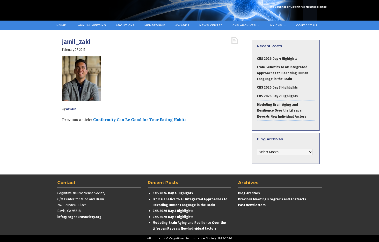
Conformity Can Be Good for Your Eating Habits (139, 119)
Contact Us (307, 25)
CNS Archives (246, 25)
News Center (211, 25)
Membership (155, 25)
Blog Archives (249, 193)
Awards (182, 25)
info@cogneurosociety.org (79, 217)
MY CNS (278, 25)
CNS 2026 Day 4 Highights (277, 58)
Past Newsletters (252, 205)
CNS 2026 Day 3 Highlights (277, 87)
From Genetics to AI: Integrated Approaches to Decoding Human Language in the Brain (282, 73)
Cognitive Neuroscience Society (88, 10)
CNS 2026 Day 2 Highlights (277, 96)
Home (61, 25)
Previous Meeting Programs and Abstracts (272, 199)
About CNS (125, 25)
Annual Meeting (92, 25)
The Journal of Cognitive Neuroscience (297, 6)
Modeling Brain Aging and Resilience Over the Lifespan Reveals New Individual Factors (281, 110)
